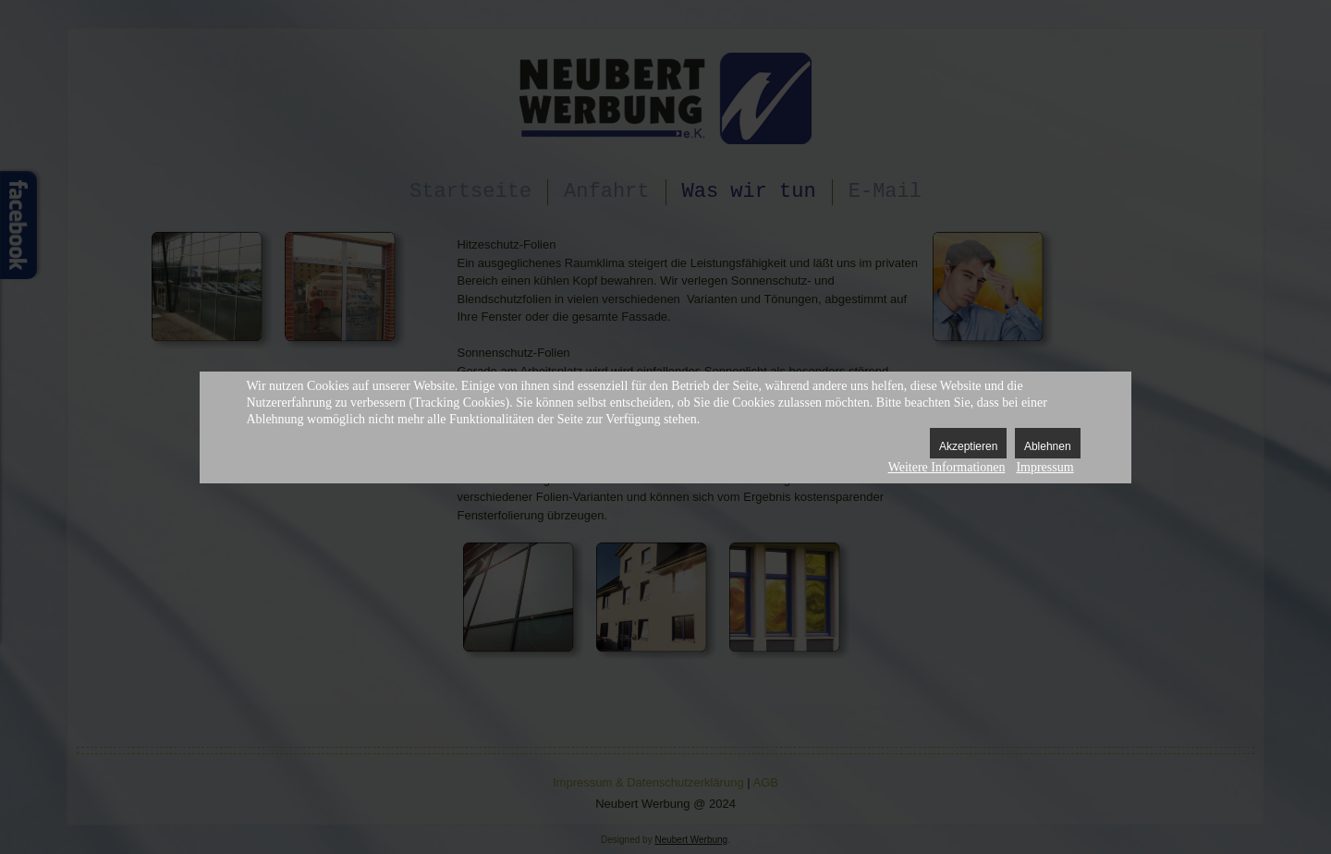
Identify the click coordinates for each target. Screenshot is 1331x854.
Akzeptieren (968, 446)
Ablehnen (1047, 446)
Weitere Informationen (947, 467)
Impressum (1044, 467)
